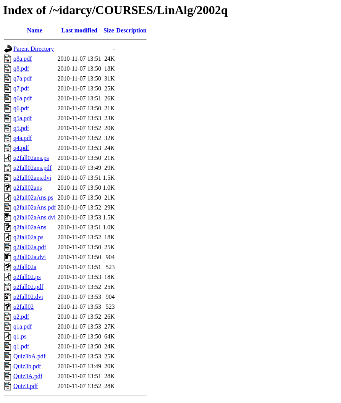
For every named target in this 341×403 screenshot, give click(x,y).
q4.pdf (21, 148)
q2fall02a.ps (28, 237)
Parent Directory (33, 48)
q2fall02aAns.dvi (34, 217)
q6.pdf (21, 108)
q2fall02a (24, 267)
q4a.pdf (22, 138)
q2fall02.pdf (28, 287)
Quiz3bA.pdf (29, 356)
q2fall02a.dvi (29, 257)
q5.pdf (21, 128)
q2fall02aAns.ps (33, 197)
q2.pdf (21, 316)
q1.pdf (21, 346)
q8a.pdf (22, 58)
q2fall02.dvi (28, 296)
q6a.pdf (22, 98)
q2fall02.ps (27, 277)
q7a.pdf (22, 78)
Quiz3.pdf (25, 386)
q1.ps (19, 336)
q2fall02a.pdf (29, 247)
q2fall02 (23, 306)
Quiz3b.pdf (27, 366)
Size (108, 30)
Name (34, 30)
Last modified (79, 30)
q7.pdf (21, 88)
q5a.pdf (22, 118)
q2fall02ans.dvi (32, 177)
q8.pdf (21, 68)
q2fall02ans (27, 187)
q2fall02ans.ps (31, 158)
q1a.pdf (22, 326)
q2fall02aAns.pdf (34, 207)
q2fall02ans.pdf (32, 167)
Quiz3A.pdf (27, 376)
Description (131, 30)
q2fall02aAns (29, 227)
